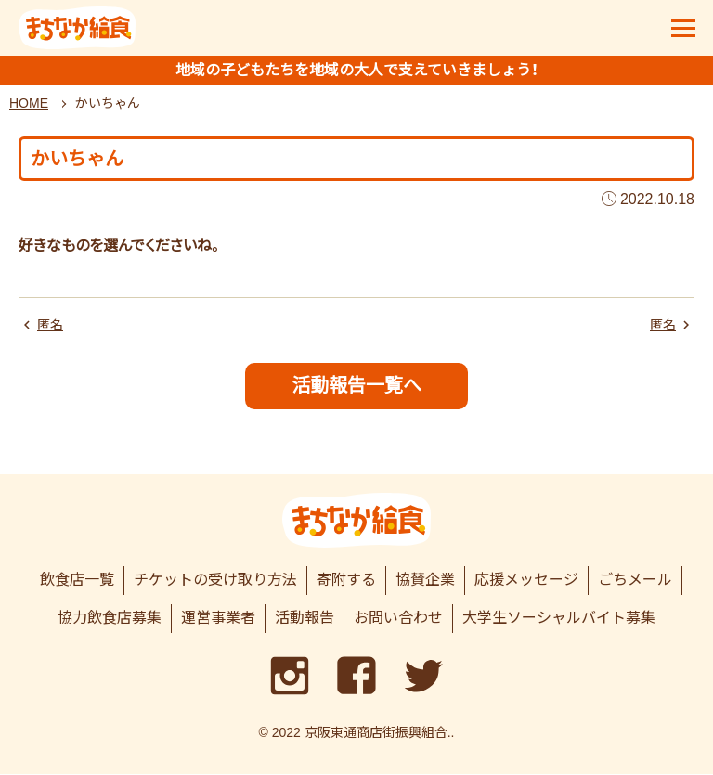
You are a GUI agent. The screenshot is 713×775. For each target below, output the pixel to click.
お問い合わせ (398, 618)
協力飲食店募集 (110, 618)
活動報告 (304, 618)
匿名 (50, 324)
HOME (28, 103)
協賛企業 (425, 580)
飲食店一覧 (77, 580)
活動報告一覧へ (357, 385)
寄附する (346, 580)
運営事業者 (218, 618)
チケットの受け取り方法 (215, 580)
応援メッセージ (526, 580)
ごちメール (635, 580)
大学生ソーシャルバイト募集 (558, 618)
